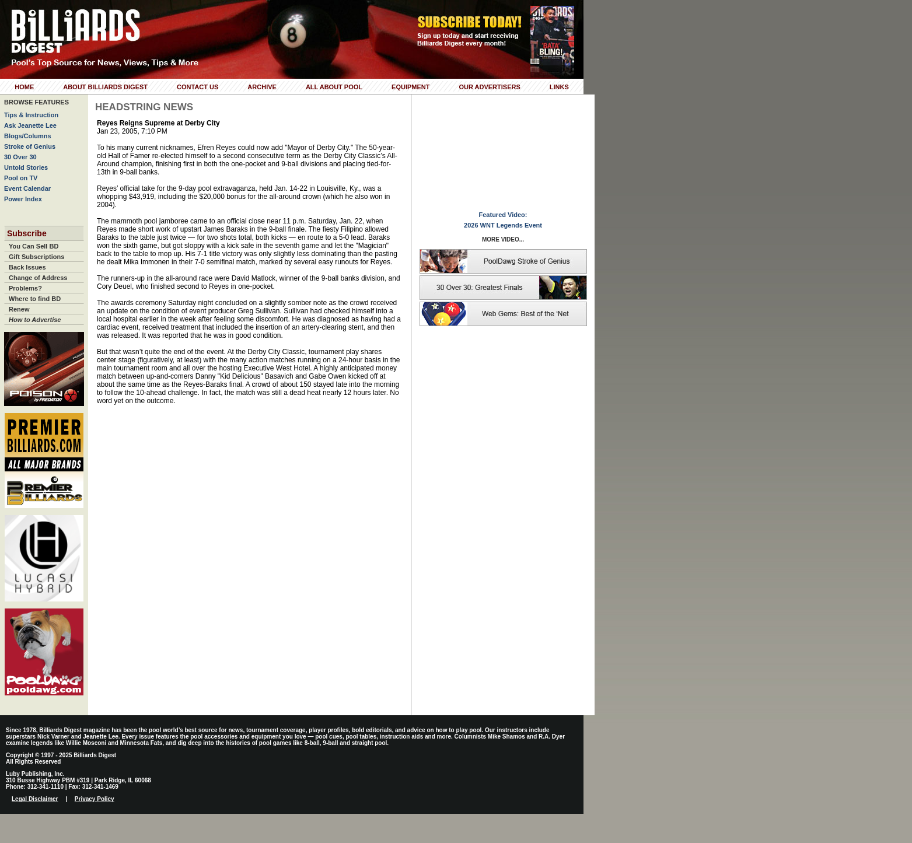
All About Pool (334, 86)
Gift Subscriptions (36, 256)
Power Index (23, 198)
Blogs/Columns (27, 135)
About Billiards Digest (105, 86)
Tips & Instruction (31, 114)
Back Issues (27, 267)
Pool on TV (20, 177)
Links (559, 86)
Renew (19, 309)
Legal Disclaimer (35, 799)
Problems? (25, 288)
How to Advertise (35, 319)
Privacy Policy (94, 799)
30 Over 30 (20, 156)
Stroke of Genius (29, 146)
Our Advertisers (489, 86)
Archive (262, 86)
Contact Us (197, 86)
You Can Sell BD (33, 246)
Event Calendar (27, 188)
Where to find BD (35, 298)
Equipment (410, 86)
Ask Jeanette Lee (30, 125)
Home (24, 86)
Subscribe (27, 233)
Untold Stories (26, 167)
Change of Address (38, 277)
